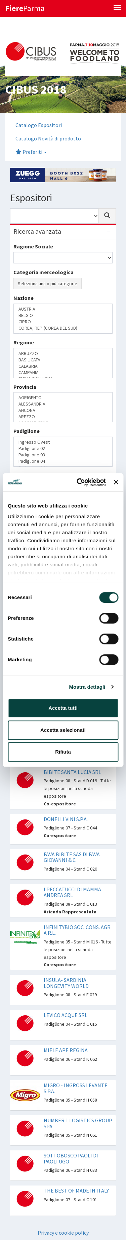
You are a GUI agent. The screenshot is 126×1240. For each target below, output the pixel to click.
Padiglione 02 (63, 448)
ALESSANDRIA (63, 404)
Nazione (23, 298)
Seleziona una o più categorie (47, 283)
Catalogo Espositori (38, 125)
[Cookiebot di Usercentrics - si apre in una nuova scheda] (79, 482)
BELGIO (63, 315)
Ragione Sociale (33, 246)
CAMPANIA (63, 372)
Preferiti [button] (31, 151)
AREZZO (63, 417)
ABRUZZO (63, 353)
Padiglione (26, 431)
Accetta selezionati (63, 730)
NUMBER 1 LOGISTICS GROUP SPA (78, 1123)
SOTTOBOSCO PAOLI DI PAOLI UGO (71, 1158)
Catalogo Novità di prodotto (48, 138)
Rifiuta (63, 752)
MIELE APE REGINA (66, 1050)
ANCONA (63, 410)
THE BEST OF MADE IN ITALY (76, 1190)
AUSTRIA (63, 309)
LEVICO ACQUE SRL (65, 1015)
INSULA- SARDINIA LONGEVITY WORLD (66, 983)
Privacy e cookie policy (63, 1232)
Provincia (24, 386)
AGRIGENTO (63, 397)
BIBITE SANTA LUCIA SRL (72, 772)
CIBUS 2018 (35, 89)
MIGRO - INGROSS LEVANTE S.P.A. (76, 1088)
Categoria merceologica (43, 272)
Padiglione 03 (63, 455)
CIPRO (63, 322)
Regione (23, 342)
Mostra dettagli (87, 687)
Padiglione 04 (63, 461)
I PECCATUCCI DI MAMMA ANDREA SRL (72, 892)
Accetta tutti (63, 708)
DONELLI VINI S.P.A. (66, 819)
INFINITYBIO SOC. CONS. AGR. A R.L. (78, 930)
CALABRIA (63, 366)
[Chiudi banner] (116, 482)
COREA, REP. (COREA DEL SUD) (63, 328)
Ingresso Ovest (63, 442)
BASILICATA (63, 360)
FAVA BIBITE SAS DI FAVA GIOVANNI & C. (72, 857)
